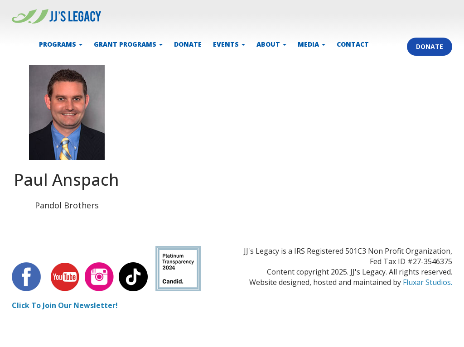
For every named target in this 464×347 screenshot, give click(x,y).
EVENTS (229, 44)
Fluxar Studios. (427, 282)
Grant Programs (128, 44)
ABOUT (271, 44)
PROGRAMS (60, 44)
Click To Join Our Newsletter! (65, 305)
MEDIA (311, 44)
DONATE (188, 44)
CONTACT (353, 44)
